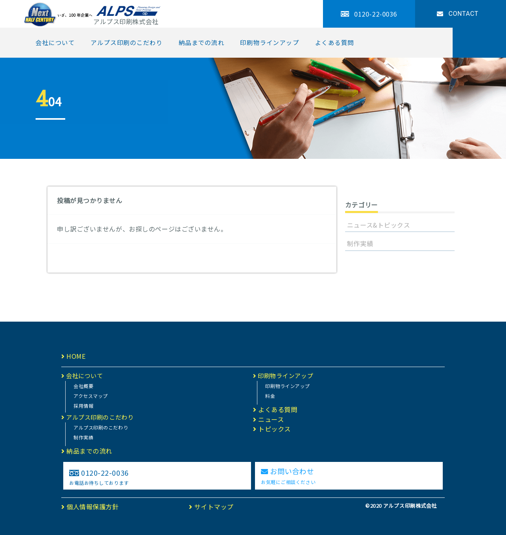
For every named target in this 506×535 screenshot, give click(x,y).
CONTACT (457, 13)
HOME (73, 356)
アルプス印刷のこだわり (126, 42)
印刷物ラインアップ (269, 42)
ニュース (268, 419)
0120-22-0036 (369, 14)
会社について (55, 42)
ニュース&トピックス (378, 225)
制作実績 (360, 243)
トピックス (272, 428)
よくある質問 (334, 42)
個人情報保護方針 (90, 506)
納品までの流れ (202, 42)
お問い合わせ (288, 475)
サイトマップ (211, 506)
